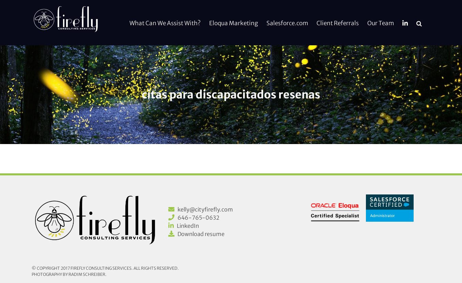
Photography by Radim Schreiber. (69, 274)
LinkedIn (188, 225)
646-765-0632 (198, 217)
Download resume (201, 234)
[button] (419, 22)
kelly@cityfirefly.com (205, 209)
